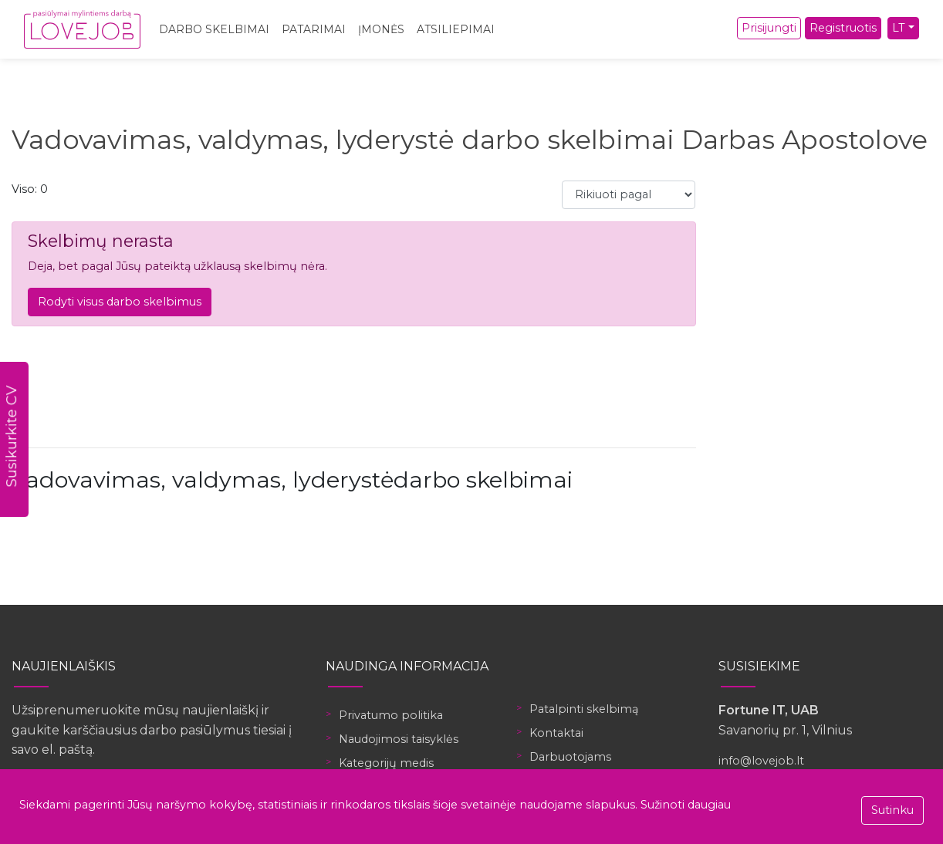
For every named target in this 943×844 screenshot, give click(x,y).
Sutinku (892, 810)
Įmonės (381, 29)
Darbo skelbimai (214, 29)
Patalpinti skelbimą (583, 709)
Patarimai (314, 29)
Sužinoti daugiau (685, 805)
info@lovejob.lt (761, 761)
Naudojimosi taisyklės (398, 739)
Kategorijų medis (386, 763)
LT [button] (898, 28)
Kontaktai (556, 733)
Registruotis (843, 28)
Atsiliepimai (456, 29)
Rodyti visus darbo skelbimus (119, 302)
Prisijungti (769, 28)
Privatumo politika (391, 715)
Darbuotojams (570, 757)
